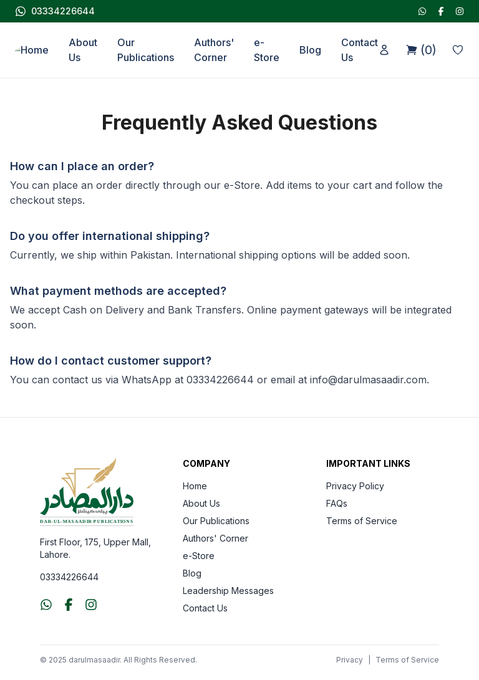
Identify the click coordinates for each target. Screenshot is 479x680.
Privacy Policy (355, 486)
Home (35, 50)
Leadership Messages (228, 590)
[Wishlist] (458, 50)
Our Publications (145, 50)
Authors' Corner (214, 50)
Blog (310, 50)
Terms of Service (361, 520)
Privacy (349, 659)
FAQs (336, 503)
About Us (83, 50)
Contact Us (359, 50)
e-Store (266, 50)
